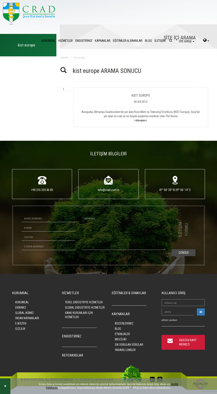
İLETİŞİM (160, 41)
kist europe (79, 57)
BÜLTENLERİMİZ (124, 323)
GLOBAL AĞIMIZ (24, 313)
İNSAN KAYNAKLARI (27, 318)
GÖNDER (184, 252)
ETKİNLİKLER (122, 334)
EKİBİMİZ (20, 307)
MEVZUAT (121, 339)
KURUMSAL (48, 41)
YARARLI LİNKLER (125, 350)
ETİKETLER (64, 57)
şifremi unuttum (169, 320)
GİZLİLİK (20, 328)
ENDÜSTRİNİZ (83, 41)
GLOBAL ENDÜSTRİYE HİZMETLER (85, 307)
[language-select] (206, 40)
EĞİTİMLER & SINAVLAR (127, 41)
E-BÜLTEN (20, 323)
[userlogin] (201, 312)
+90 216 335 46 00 (42, 190)
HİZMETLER (65, 41)
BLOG (148, 41)
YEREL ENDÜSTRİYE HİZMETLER (84, 302)
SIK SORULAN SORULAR (129, 344)
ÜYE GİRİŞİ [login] (186, 41)
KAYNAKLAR (102, 41)
